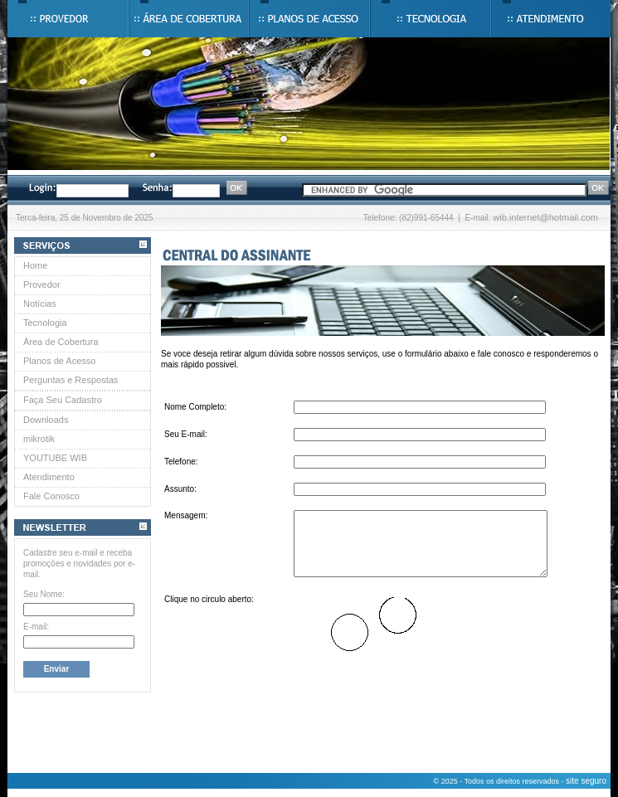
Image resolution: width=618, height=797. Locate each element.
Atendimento (49, 477)
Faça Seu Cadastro (62, 400)
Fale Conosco (51, 496)
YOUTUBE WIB (55, 458)
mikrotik (39, 439)
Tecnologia (45, 323)
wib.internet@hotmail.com (545, 217)
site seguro (586, 780)
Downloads (45, 420)
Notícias (39, 304)
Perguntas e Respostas (70, 380)
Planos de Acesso (59, 361)
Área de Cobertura (61, 342)
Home (35, 265)
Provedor (42, 284)
